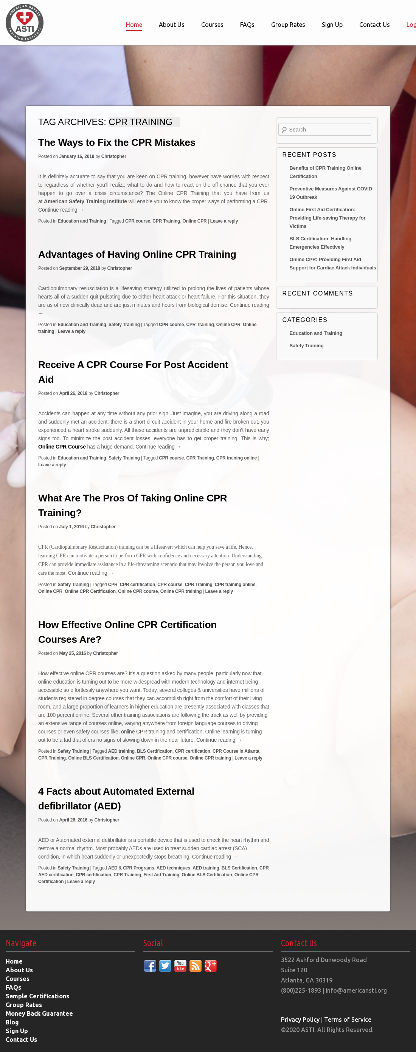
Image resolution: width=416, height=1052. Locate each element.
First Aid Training (161, 874)
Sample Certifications (37, 996)
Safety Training (124, 324)
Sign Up (332, 24)
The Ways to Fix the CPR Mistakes (117, 142)
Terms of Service (347, 1019)
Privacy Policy (300, 1019)
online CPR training (143, 732)
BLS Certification (154, 751)
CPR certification (137, 584)
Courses (212, 24)
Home (134, 24)
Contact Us (374, 24)
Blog (12, 1022)
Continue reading (61, 210)
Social (153, 943)
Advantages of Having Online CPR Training (137, 254)
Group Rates (288, 24)
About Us (172, 24)
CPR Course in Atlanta (236, 751)
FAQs (247, 24)
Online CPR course (138, 591)
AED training (121, 751)
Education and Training (81, 221)
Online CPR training (181, 591)
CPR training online (236, 458)
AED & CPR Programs (131, 868)
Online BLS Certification (93, 758)
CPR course (137, 221)
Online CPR (195, 221)
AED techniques (173, 868)
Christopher (113, 156)
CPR (113, 584)
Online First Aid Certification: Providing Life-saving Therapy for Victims (328, 218)
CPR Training (166, 221)
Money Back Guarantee (39, 1013)
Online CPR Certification (90, 591)
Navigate (21, 943)
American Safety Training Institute (85, 201)
